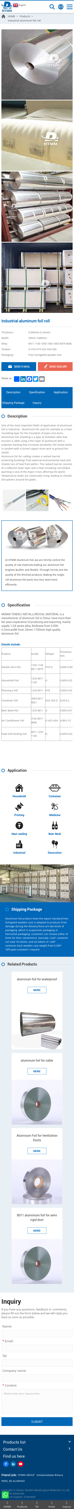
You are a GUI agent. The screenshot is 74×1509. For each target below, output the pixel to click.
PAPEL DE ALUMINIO (13, 1481)
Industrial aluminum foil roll (24, 20)
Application (61, 392)
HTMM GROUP (26, 1475)
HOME (11, 16)
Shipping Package (13, 403)
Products (25, 16)
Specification (37, 392)
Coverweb (29, 1496)
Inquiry (37, 403)
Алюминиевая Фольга (50, 1475)
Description (13, 392)
